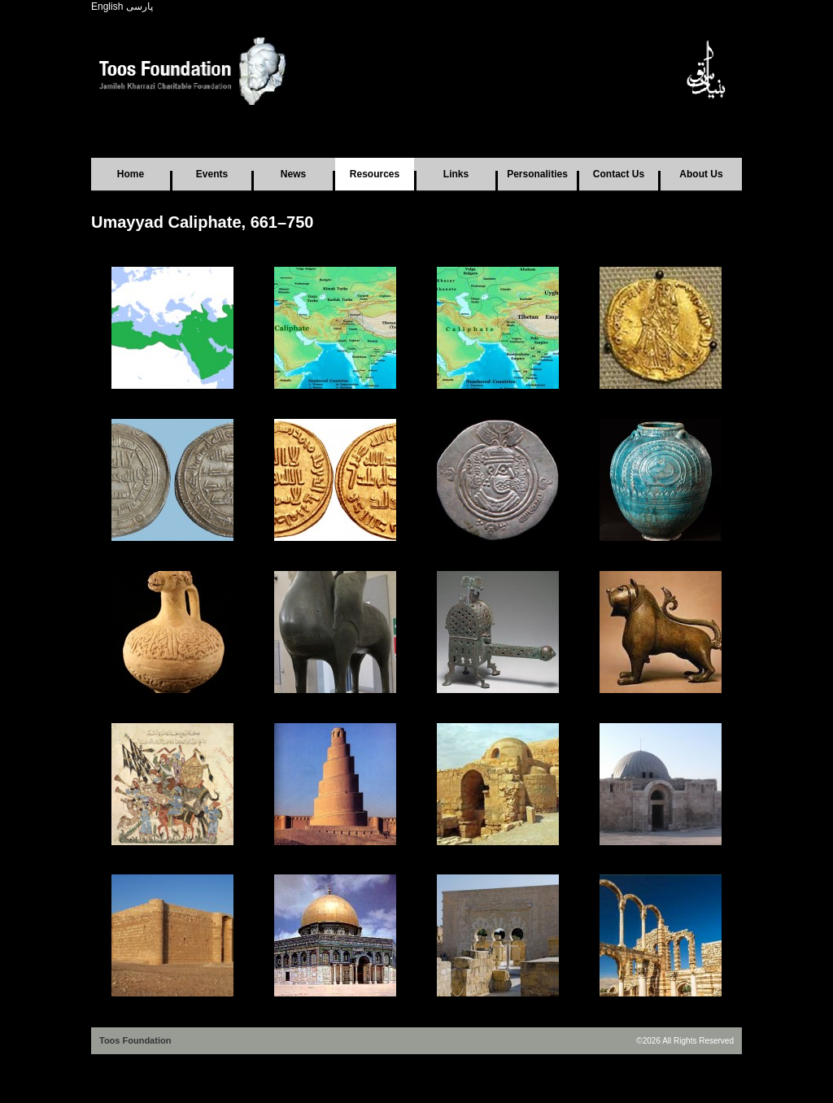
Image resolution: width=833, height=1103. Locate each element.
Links (456, 174)
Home (130, 174)
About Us (700, 174)
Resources (374, 174)
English (107, 6)
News (293, 174)
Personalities (537, 174)
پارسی (139, 6)
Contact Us (618, 174)
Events (212, 174)
